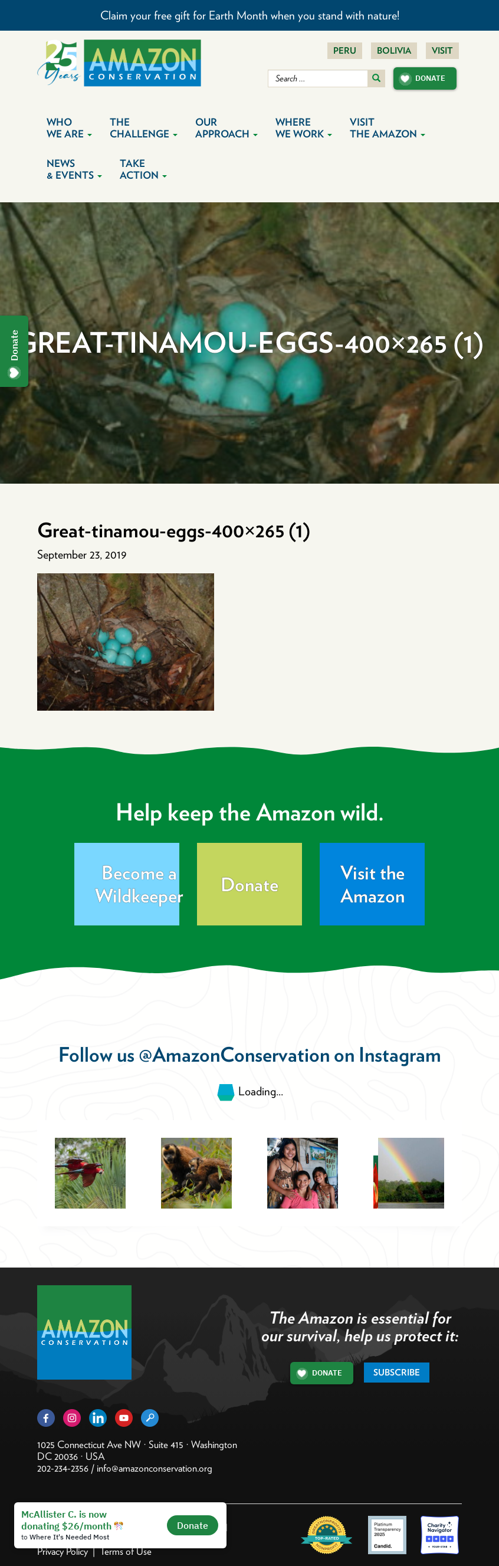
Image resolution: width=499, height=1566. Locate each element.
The (144, 128)
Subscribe (396, 1372)
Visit (442, 50)
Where (303, 128)
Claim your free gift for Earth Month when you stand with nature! (249, 15)
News (74, 169)
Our (226, 128)
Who (69, 128)
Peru (344, 50)
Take (143, 169)
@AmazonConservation (234, 1054)
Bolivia (394, 50)
